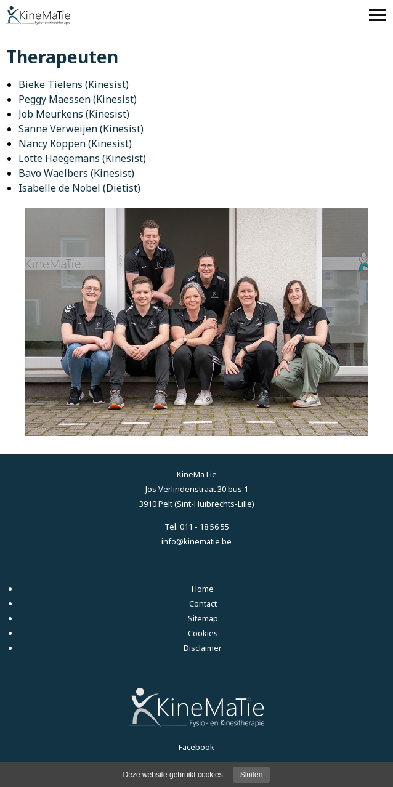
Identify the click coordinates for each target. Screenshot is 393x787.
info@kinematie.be (196, 541)
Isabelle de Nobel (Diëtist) (79, 188)
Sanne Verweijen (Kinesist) (81, 128)
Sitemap (203, 618)
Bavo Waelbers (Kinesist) (76, 173)
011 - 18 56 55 (204, 526)
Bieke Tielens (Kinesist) (73, 84)
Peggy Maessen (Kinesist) (77, 99)
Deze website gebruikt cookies (173, 774)
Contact (203, 603)
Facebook (196, 747)
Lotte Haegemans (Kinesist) (82, 158)
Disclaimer (203, 647)
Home (203, 588)
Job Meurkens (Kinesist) (73, 114)
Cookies (203, 633)
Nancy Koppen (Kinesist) (75, 143)
